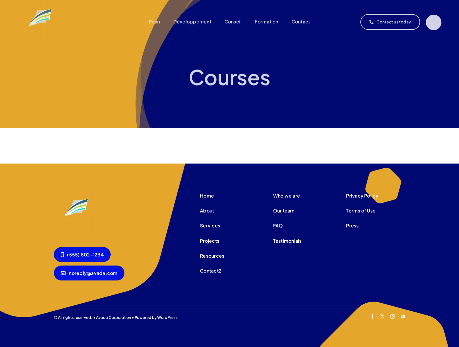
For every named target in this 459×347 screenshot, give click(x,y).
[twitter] (382, 316)
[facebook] (372, 316)
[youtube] (403, 316)
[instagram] (393, 316)
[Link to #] (433, 22)
